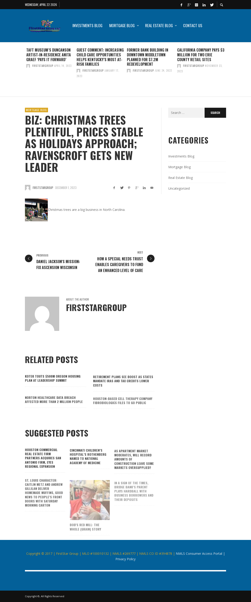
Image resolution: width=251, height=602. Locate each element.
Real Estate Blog (180, 177)
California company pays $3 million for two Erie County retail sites (200, 54)
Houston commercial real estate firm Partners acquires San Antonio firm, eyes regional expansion (43, 464)
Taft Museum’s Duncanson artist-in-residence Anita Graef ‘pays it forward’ (48, 54)
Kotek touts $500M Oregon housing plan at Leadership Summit (52, 384)
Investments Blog (181, 156)
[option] (50, 69)
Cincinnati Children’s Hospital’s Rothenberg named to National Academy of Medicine (88, 464)
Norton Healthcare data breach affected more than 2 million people (54, 407)
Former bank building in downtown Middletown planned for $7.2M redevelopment (147, 57)
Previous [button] (21, 71)
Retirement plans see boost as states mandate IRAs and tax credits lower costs (123, 388)
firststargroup (42, 66)
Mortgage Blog (36, 110)
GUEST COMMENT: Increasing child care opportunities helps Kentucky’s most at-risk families (100, 57)
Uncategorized (179, 188)
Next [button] (229, 71)
